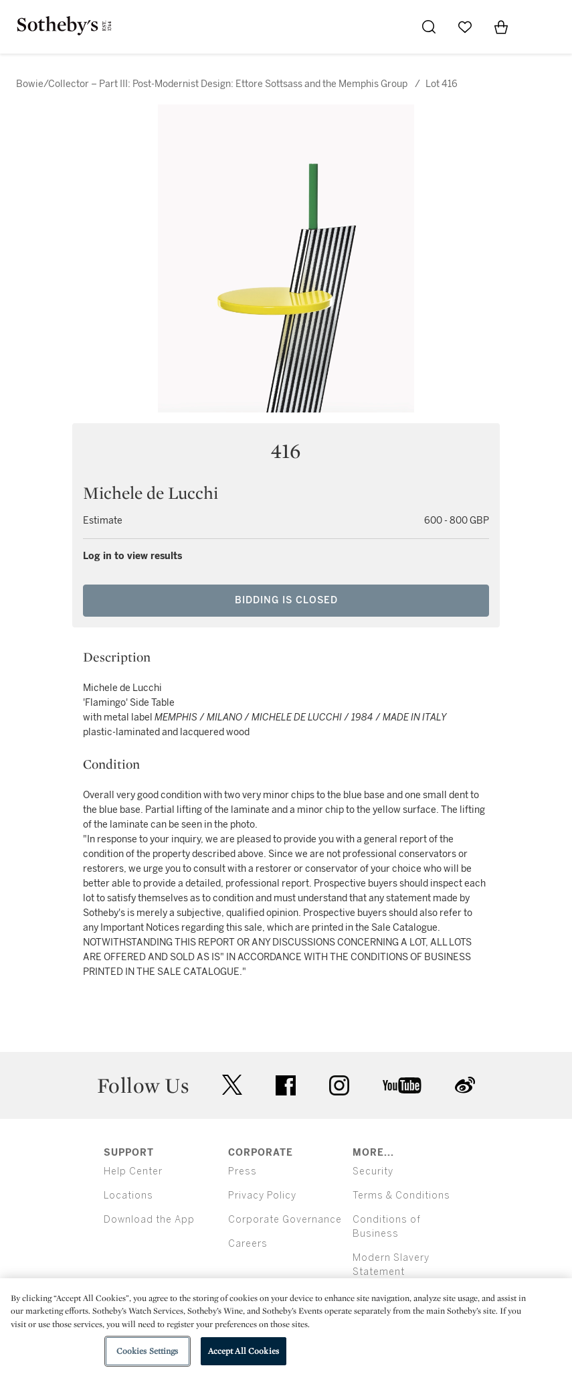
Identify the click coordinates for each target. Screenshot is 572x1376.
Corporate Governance (285, 1219)
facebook (286, 1085)
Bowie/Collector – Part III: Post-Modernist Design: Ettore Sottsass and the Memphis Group (211, 84)
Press (242, 1171)
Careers (248, 1243)
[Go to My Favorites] (465, 26)
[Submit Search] (429, 26)
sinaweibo (465, 1085)
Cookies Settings (147, 1351)
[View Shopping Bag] (501, 26)
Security (373, 1171)
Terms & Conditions (401, 1195)
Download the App (149, 1219)
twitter (232, 1085)
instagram (339, 1085)
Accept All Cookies (243, 1351)
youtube (402, 1085)
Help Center (133, 1171)
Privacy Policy (262, 1195)
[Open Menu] (537, 27)
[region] (286, 1327)
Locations (128, 1195)
